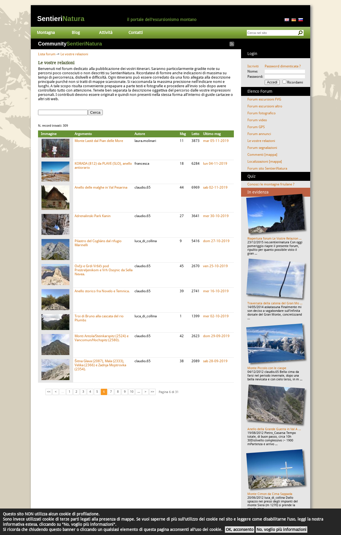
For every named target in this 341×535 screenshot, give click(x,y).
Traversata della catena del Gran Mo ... (274, 303)
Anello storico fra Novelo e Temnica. (102, 291)
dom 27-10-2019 (216, 241)
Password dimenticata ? (283, 66)
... (138, 392)
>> (152, 392)
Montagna (46, 32)
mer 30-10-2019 (216, 216)
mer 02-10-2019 (216, 316)
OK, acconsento (239, 529)
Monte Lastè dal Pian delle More (99, 141)
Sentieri (60, 18)
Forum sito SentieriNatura (267, 168)
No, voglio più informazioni (281, 529)
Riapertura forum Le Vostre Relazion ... (274, 238)
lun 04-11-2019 (215, 164)
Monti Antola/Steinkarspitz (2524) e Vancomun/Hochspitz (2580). (101, 338)
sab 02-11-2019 (215, 187)
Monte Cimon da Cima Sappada (269, 494)
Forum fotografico (261, 113)
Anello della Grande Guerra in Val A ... (274, 429)
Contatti (135, 32)
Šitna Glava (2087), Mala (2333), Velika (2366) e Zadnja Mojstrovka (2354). (100, 365)
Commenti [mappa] (262, 155)
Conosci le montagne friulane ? (270, 184)
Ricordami (295, 82)
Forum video (257, 120)
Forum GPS (256, 127)
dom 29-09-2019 (216, 336)
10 (131, 392)
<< (48, 392)
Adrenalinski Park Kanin (93, 216)
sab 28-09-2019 (215, 361)
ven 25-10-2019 (215, 266)
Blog (76, 32)
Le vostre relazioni (74, 54)
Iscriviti (253, 66)
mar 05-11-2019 (216, 141)
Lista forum (47, 54)
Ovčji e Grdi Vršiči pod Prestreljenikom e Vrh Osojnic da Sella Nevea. (103, 270)
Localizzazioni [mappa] (264, 162)
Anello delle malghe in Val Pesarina (101, 187)
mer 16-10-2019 (216, 291)
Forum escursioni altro (264, 106)
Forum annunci (259, 134)
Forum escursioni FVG (264, 99)
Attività (105, 32)
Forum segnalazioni (262, 148)
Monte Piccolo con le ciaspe (266, 368)
